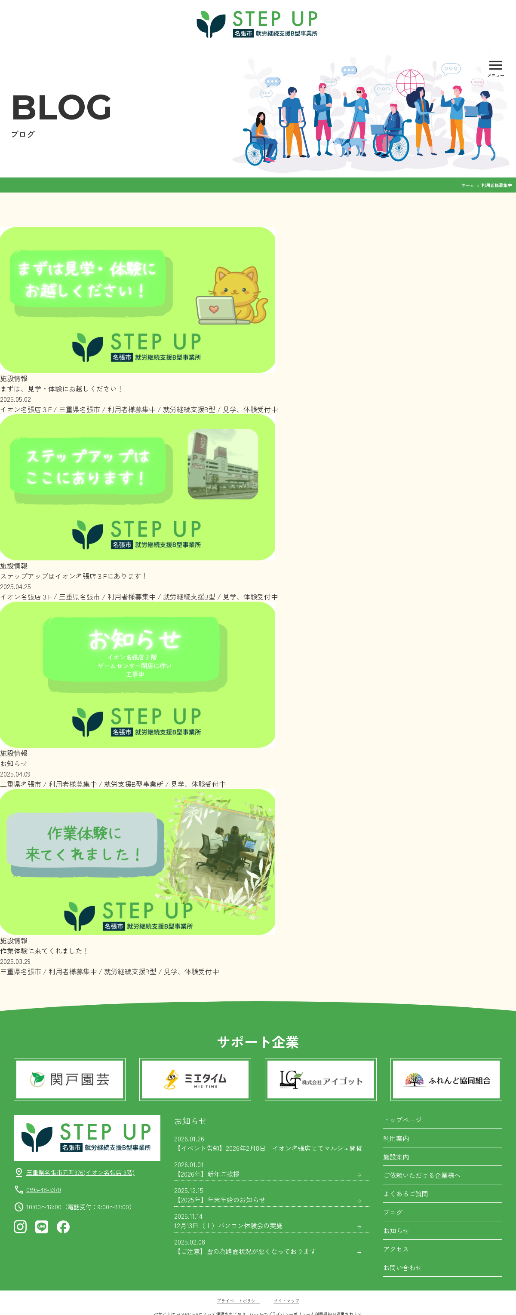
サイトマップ (286, 1300)
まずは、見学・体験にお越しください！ (62, 388)
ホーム (467, 185)
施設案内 (396, 1156)
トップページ (402, 1119)
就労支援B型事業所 (133, 784)
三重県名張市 (79, 409)
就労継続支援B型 (189, 409)
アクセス (396, 1249)
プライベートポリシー (238, 1300)
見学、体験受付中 (250, 409)
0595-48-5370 (43, 1189)
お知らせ (14, 763)
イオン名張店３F (26, 409)
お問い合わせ (402, 1267)
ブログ (392, 1212)
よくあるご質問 (405, 1193)
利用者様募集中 (132, 409)
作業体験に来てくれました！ (44, 950)
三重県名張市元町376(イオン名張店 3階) (80, 1172)
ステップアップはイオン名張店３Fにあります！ (74, 576)
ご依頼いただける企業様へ (422, 1175)
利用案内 (396, 1138)
